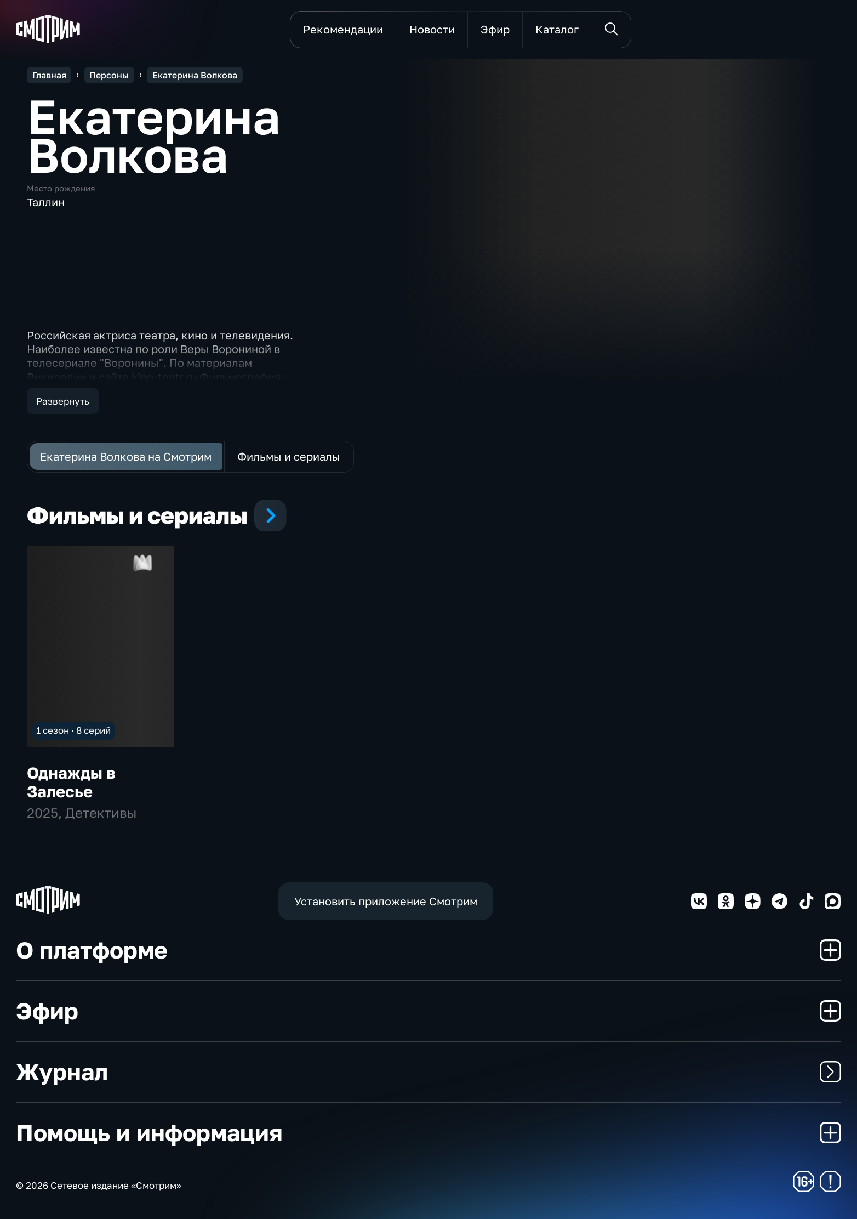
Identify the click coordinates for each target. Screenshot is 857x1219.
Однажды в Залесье (71, 782)
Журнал (428, 1071)
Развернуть (62, 401)
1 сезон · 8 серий (73, 730)
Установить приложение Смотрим (385, 901)
